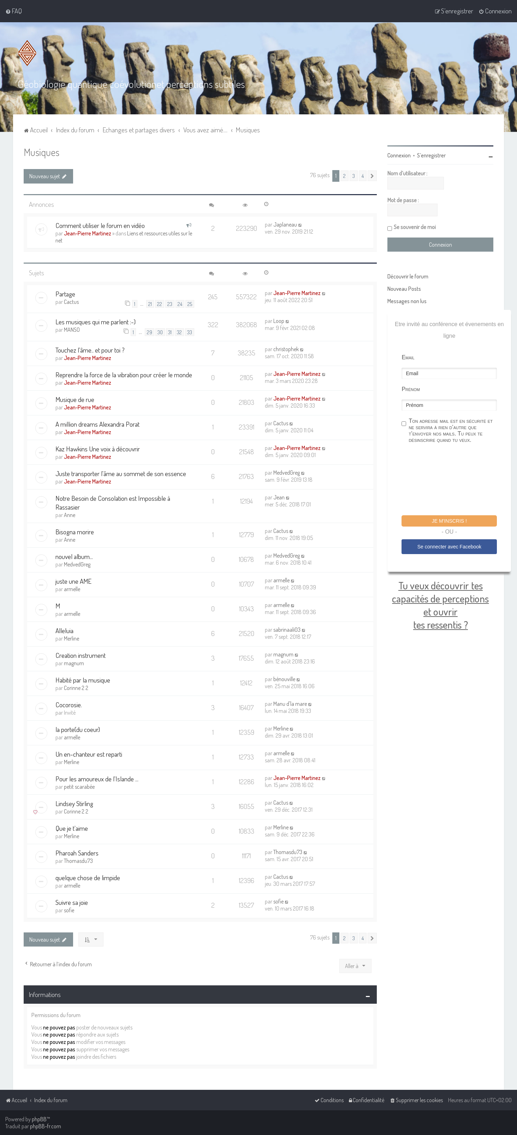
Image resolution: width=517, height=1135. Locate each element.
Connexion (399, 155)
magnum (74, 663)
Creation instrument (80, 655)
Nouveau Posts (404, 288)
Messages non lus (407, 301)
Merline (71, 638)
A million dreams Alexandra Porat (97, 424)
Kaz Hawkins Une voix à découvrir (97, 448)
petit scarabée (79, 786)
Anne (69, 514)
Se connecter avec (449, 547)
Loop (278, 320)
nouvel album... (74, 556)
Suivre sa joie (71, 902)
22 (159, 304)
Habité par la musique (82, 679)
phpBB (39, 1119)
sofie (69, 910)
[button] (372, 175)
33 (189, 332)
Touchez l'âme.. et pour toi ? (90, 350)
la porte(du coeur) (77, 729)
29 (149, 332)
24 (180, 304)
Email (408, 357)
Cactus (71, 301)
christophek (286, 349)
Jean (279, 497)
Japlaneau (285, 224)
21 (150, 304)
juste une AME (73, 581)
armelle (72, 589)
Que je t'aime (71, 828)
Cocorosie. (68, 704)
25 (190, 304)
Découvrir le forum (407, 276)
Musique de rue (74, 399)
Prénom (411, 389)
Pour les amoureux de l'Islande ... (96, 778)
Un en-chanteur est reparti (88, 754)
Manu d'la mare (290, 703)
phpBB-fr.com (45, 1126)
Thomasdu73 (78, 860)
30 (160, 332)
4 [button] (363, 176)
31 (170, 332)
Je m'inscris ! (449, 521)
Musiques (41, 151)
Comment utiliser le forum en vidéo (100, 225)
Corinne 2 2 (76, 687)
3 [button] (353, 176)
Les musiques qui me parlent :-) (95, 321)
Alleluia (64, 630)
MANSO (72, 329)
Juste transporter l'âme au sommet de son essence (120, 473)
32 (179, 332)
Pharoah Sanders (77, 852)
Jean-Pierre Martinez (87, 233)
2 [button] (344, 176)
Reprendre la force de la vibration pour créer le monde (123, 374)
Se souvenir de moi (415, 226)
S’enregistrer (431, 155)
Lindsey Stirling (74, 803)
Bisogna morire (74, 531)
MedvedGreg (286, 472)
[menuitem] (13, 11)
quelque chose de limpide (87, 877)
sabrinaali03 (287, 629)
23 (169, 304)
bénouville (284, 679)
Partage (65, 293)
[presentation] (455, 480)
